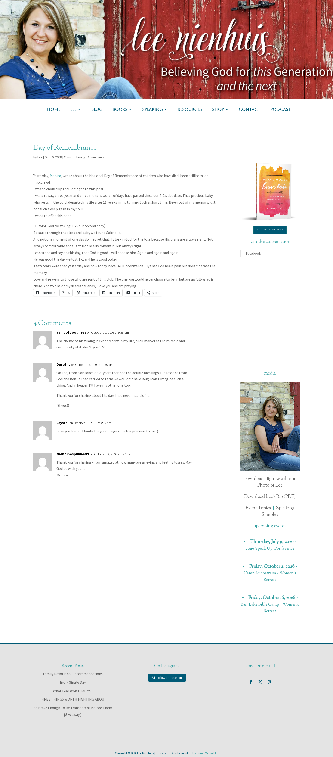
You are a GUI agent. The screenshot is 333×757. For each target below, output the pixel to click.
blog (96, 110)
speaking (152, 110)
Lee (40, 157)
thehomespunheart (72, 454)
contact (249, 110)
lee (73, 110)
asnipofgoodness (71, 332)
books (119, 110)
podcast (280, 110)
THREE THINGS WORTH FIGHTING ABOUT (72, 699)
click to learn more (270, 229)
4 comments (96, 157)
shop (218, 110)
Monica (55, 175)
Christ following (74, 157)
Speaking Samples (278, 511)
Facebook (253, 253)
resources (189, 110)
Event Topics (258, 508)
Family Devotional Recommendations (73, 673)
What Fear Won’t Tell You (72, 691)
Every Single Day (73, 682)
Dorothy (63, 364)
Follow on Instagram (167, 678)
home (53, 110)
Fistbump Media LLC (205, 753)
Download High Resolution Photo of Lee (270, 482)
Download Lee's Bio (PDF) (270, 496)
